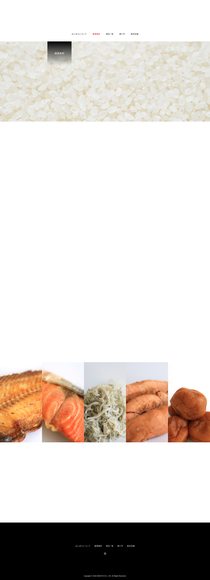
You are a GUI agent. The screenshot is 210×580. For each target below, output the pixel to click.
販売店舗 (134, 34)
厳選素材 (96, 34)
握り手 (122, 34)
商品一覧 (109, 34)
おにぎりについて (79, 34)
